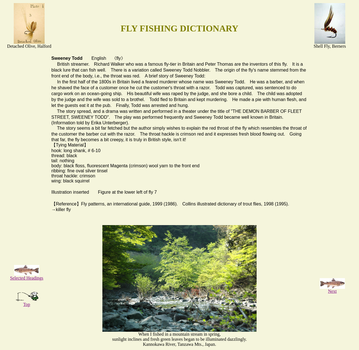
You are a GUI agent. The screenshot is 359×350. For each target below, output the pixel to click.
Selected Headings (26, 276)
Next (332, 289)
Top (26, 302)
